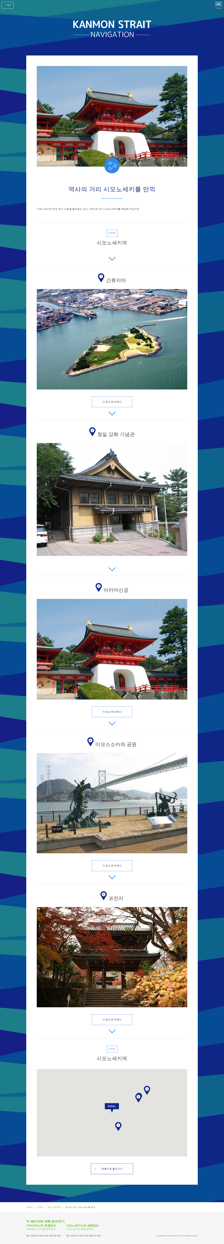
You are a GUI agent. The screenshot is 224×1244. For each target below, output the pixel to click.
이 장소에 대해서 (112, 401)
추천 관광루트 (54, 1207)
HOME (29, 1207)
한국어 (40, 1207)
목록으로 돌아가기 (112, 1169)
